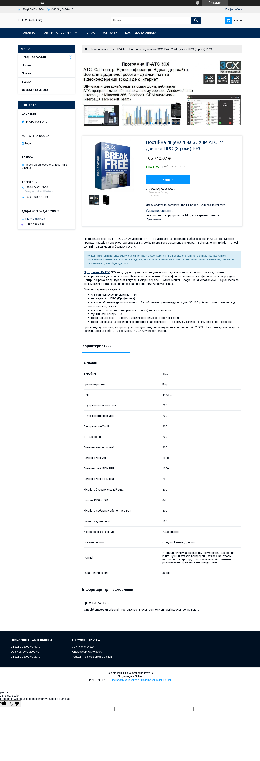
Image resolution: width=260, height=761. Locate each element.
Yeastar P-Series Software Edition (92, 656)
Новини (26, 65)
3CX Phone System (83, 646)
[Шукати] (196, 20)
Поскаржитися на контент (125, 680)
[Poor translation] (14, 703)
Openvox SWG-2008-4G (25, 651)
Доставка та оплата (140, 32)
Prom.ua (149, 673)
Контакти (109, 32)
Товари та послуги (57, 32)
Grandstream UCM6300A (87, 651)
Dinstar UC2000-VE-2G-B (26, 656)
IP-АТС (121, 49)
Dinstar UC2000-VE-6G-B (26, 646)
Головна (28, 32)
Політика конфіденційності (156, 680)
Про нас (89, 32)
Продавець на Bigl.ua (130, 676)
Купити (168, 179)
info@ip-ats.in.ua (35, 218)
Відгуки (26, 81)
